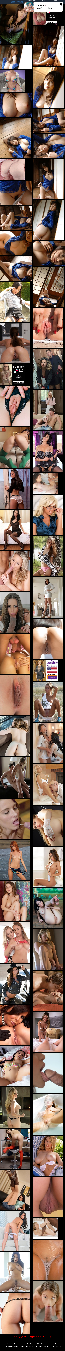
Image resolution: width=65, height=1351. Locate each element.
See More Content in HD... (32, 1336)
